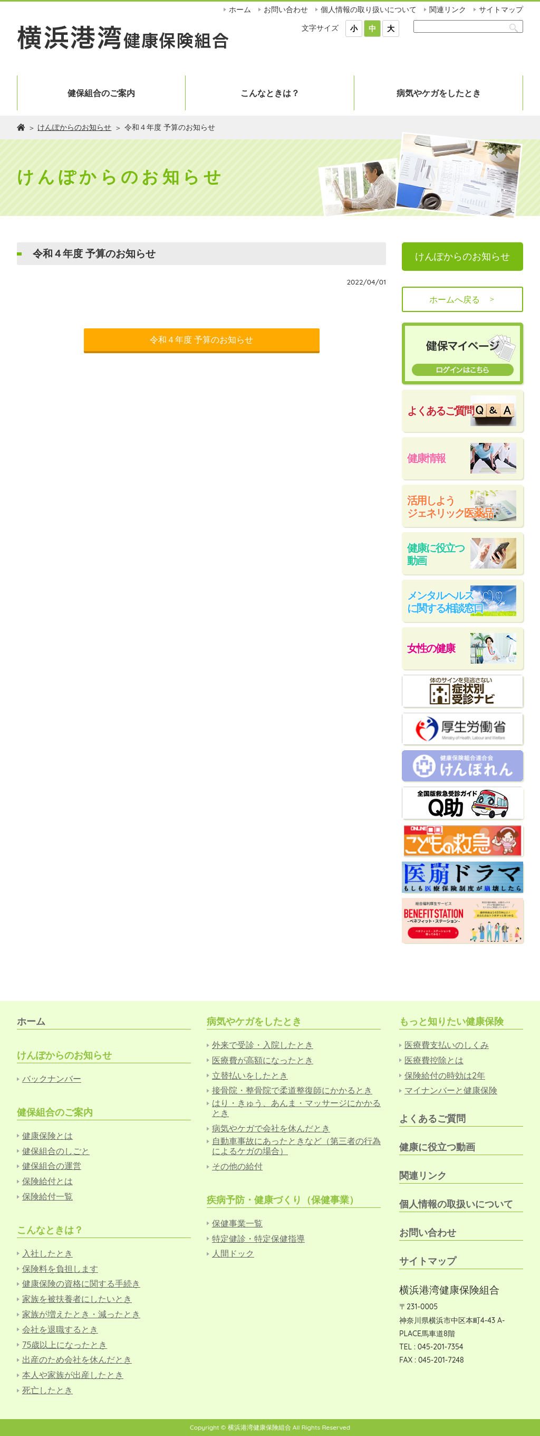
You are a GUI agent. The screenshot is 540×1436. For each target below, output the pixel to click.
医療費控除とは (434, 1060)
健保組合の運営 (51, 1166)
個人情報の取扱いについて (456, 1204)
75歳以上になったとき (64, 1345)
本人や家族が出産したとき (72, 1375)
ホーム (240, 9)
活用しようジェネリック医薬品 (450, 506)
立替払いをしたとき (250, 1076)
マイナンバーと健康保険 (450, 1090)
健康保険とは (47, 1136)
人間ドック (233, 1254)
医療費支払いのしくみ (446, 1045)
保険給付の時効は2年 (444, 1076)
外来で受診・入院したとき (262, 1045)
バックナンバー (51, 1079)
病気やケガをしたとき (439, 93)
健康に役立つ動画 (435, 554)
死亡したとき (47, 1390)
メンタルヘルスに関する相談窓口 (445, 602)
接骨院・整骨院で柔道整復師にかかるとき (292, 1090)
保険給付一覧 (47, 1197)
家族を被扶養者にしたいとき (77, 1299)
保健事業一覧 (237, 1223)
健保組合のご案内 (101, 93)
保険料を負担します (60, 1269)
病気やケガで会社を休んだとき (271, 1128)
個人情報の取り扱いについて (369, 9)
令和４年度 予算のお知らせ (201, 339)
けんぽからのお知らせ (74, 127)
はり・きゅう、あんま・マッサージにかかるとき (296, 1108)
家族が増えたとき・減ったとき (81, 1314)
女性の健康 (431, 648)
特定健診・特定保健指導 (258, 1239)
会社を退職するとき (60, 1330)
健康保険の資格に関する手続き (81, 1284)
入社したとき (47, 1254)
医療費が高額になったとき (262, 1060)
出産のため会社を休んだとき (77, 1360)
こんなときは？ (270, 93)
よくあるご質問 (440, 410)
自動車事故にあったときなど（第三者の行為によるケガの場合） (296, 1146)
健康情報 (426, 458)
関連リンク (447, 9)
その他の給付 (237, 1166)
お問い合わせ (286, 9)
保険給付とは (47, 1181)
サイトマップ (501, 9)
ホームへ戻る (462, 299)
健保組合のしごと (56, 1151)
